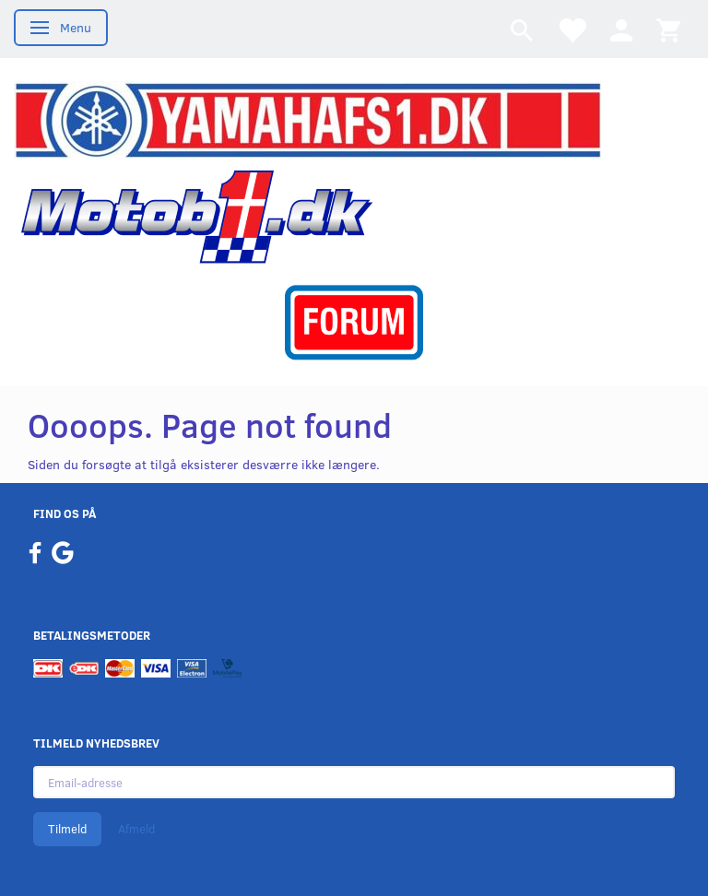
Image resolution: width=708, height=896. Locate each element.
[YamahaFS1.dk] (307, 118)
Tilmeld (67, 828)
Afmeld (136, 828)
